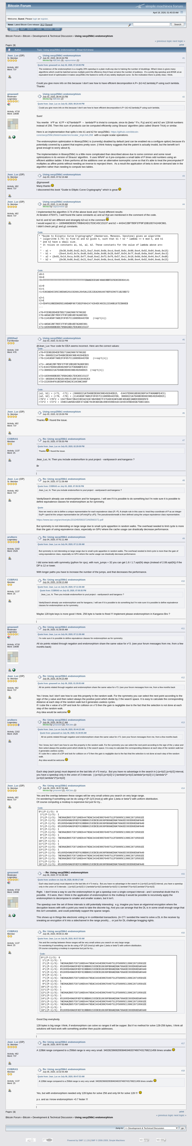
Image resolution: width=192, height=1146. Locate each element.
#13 (183, 722)
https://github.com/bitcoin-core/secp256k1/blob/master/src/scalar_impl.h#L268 (88, 133)
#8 (183, 480)
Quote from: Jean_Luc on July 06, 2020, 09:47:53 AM (61, 1077)
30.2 (42, 24)
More (57, 29)
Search (30, 29)
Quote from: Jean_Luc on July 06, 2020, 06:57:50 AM (61, 939)
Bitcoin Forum (13, 36)
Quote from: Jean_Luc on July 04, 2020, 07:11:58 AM (61, 544)
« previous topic (163, 41)
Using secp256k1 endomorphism (94, 36)
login (35, 18)
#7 (183, 440)
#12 (183, 677)
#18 (183, 1071)
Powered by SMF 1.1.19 (78, 1140)
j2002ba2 (12, 338)
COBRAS (12, 439)
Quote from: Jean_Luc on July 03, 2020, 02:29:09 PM (61, 446)
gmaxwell (12, 94)
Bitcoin (26, 36)
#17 (183, 1043)
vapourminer (70, 60)
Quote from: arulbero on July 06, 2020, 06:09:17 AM (60, 880)
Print (181, 45)
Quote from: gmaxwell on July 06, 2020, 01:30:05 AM (61, 683)
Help (22, 29)
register (44, 18)
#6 (183, 413)
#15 (183, 874)
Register (48, 29)
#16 (183, 933)
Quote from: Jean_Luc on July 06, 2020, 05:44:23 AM (61, 729)
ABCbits (56, 60)
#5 (183, 339)
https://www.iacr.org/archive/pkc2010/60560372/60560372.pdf (70, 519)
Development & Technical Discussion (53, 36)
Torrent (49, 24)
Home (14, 29)
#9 (183, 538)
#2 (183, 97)
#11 (183, 628)
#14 (183, 788)
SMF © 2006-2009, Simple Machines (108, 1140)
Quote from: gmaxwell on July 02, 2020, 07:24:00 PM (61, 65)
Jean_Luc (13, 55)
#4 (183, 204)
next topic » (179, 41)
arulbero (12, 537)
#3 (183, 176)
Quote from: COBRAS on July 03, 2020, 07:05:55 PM (61, 486)
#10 (183, 581)
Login (39, 29)
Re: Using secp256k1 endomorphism (64, 439)
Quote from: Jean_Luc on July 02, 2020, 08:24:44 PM (61, 104)
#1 (183, 58)
